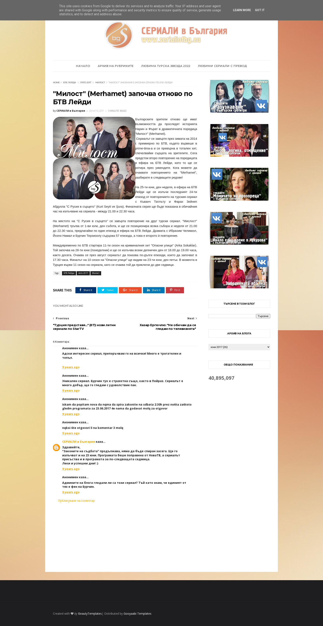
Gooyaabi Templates (137, 613)
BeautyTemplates (90, 613)
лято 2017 (85, 82)
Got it (260, 10)
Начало (83, 65)
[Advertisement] (125, 537)
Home (56, 82)
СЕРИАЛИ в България (78, 442)
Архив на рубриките (116, 65)
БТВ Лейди (69, 82)
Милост (100, 82)
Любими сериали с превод (222, 65)
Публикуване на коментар (76, 501)
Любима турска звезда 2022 (165, 65)
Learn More (242, 10)
